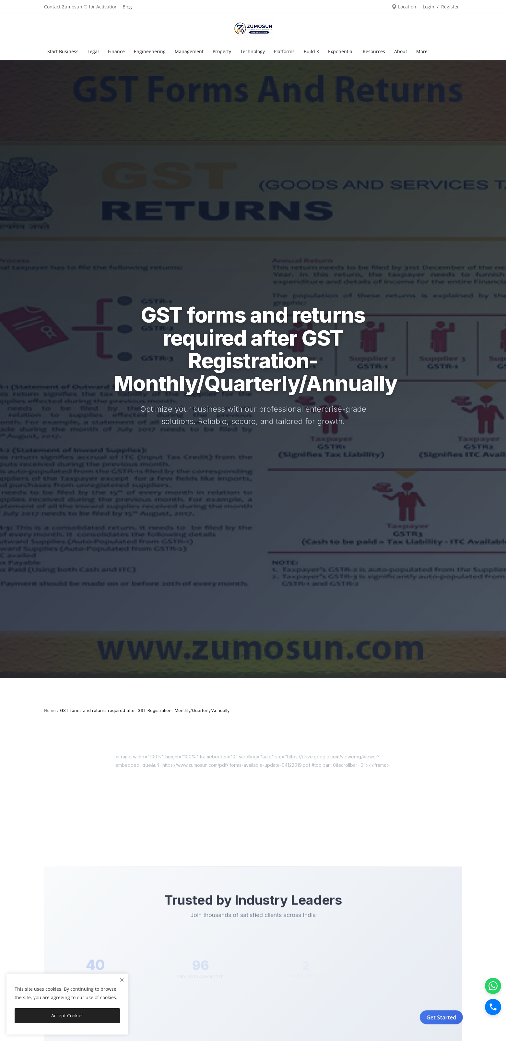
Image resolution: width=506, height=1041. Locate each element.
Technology (252, 51)
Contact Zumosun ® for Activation (81, 7)
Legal (93, 51)
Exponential (341, 51)
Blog (127, 7)
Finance (116, 51)
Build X (311, 51)
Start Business (62, 51)
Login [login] (428, 7)
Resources (374, 51)
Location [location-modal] (404, 7)
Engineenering (150, 51)
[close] (122, 980)
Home (50, 710)
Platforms (284, 51)
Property (222, 51)
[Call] (493, 1007)
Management (189, 51)
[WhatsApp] (493, 986)
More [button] (422, 51)
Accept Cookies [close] (67, 1015)
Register (450, 7)
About (400, 51)
